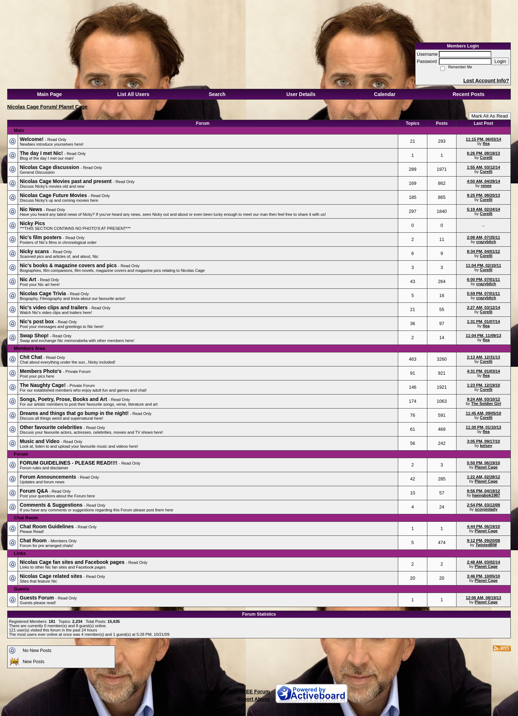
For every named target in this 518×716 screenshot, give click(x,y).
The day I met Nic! (42, 153)
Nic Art (28, 279)
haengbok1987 (486, 495)
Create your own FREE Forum (234, 691)
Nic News (32, 209)
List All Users (133, 94)
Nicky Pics (32, 223)
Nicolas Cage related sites (51, 576)
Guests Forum (37, 598)
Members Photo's (41, 371)
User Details (300, 94)
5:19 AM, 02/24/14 (483, 209)
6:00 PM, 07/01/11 (483, 279)
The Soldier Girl (486, 403)
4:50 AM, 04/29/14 (483, 181)
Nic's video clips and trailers (54, 307)
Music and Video (40, 441)
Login (500, 61)
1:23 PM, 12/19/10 (483, 385)
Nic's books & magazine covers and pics (69, 265)
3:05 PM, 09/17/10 (483, 441)
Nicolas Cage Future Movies (54, 195)
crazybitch (486, 242)
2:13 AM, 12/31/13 (483, 357)
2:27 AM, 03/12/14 (483, 307)
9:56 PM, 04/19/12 (483, 491)
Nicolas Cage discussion (50, 167)
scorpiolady (486, 509)
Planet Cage (485, 467)
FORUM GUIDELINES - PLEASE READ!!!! (69, 463)
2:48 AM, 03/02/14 (483, 562)
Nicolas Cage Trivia (43, 293)
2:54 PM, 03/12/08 (483, 505)
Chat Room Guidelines (47, 526)
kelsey (486, 445)
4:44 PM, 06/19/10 (483, 526)
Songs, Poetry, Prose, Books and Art (64, 399)
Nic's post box (37, 321)
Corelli (486, 157)
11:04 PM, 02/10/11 (483, 265)
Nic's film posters (41, 237)
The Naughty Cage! (43, 385)
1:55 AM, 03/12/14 (483, 167)
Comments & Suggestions (52, 505)
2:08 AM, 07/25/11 (483, 237)
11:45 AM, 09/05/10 (483, 413)
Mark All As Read (490, 116)
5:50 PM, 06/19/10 (483, 463)
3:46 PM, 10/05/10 (483, 576)
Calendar (385, 94)
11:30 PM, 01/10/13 (483, 427)
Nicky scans (35, 251)
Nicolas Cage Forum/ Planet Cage (47, 107)
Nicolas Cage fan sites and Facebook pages (73, 562)
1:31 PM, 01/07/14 (483, 321)
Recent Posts (469, 94)
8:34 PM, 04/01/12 (483, 251)
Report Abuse (253, 699)
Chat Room (34, 540)
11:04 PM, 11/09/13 (483, 335)
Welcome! (32, 139)
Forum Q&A (34, 491)
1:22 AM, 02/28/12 (483, 477)
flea (486, 143)
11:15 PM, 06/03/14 (483, 139)
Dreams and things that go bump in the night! (75, 413)
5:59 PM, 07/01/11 (483, 293)
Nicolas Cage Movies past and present (66, 181)
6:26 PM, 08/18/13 (483, 153)
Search (217, 94)
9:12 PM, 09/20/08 (483, 540)
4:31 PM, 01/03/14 (483, 371)
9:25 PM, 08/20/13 (483, 195)
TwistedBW (486, 545)
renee (486, 185)
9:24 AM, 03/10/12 (483, 399)
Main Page (49, 94)
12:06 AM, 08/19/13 (483, 598)
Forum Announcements (49, 477)
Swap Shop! (35, 335)
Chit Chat (32, 357)
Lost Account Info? (486, 80)
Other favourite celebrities (51, 427)
